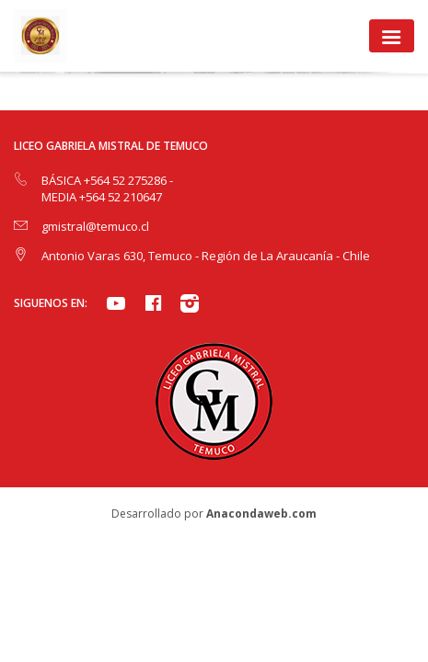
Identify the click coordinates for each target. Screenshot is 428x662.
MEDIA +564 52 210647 (101, 196)
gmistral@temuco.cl (95, 226)
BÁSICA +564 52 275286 (105, 180)
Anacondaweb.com (261, 513)
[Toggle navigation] (391, 35)
